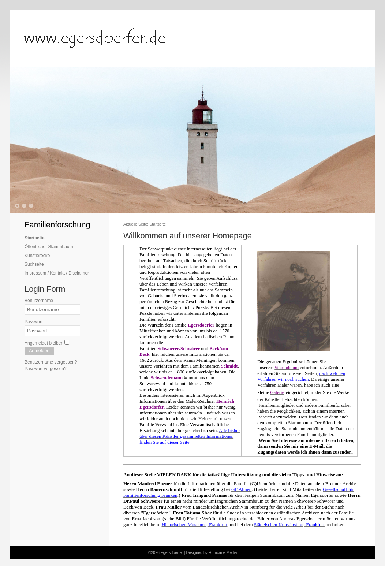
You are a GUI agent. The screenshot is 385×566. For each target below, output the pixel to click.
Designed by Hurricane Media (211, 552)
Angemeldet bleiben (44, 343)
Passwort (33, 321)
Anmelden (39, 350)
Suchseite (34, 264)
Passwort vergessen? (46, 368)
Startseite (35, 238)
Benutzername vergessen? (51, 362)
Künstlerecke (37, 255)
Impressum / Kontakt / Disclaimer (57, 273)
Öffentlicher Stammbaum (49, 246)
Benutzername (39, 300)
